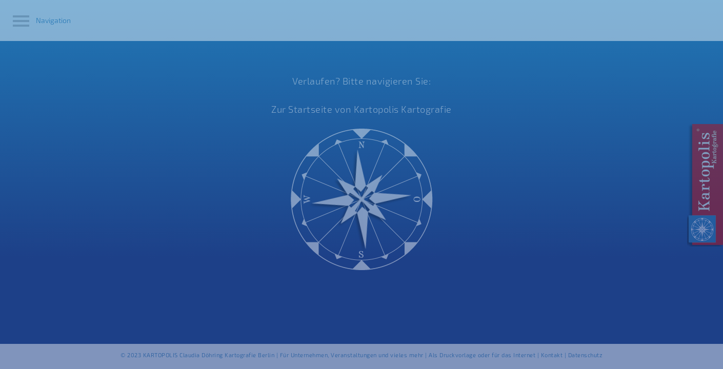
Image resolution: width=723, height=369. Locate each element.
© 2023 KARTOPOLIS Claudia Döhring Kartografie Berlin (198, 355)
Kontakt (552, 355)
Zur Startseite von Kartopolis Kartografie (361, 109)
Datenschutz (585, 355)
